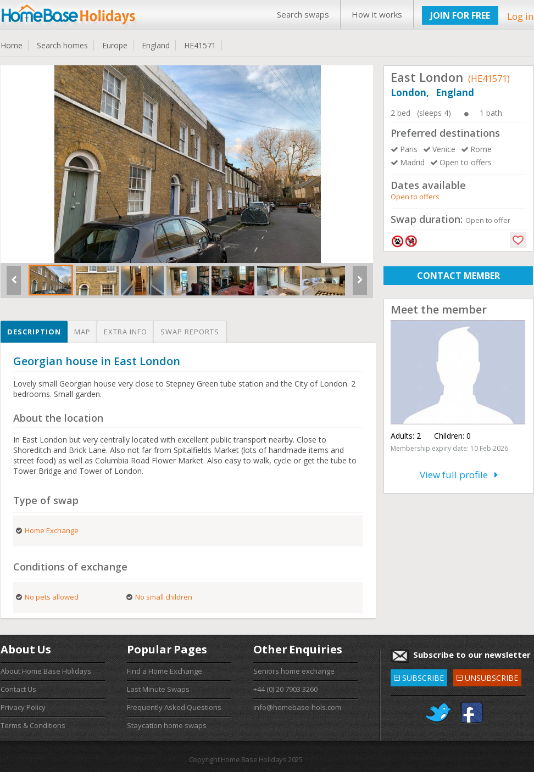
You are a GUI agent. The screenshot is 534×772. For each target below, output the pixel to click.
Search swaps (303, 14)
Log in (520, 16)
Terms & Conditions (33, 725)
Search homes (62, 45)
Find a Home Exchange (164, 671)
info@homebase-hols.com (297, 707)
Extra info (125, 332)
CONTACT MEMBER (458, 276)
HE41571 (200, 45)
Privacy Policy (23, 707)
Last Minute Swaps (158, 689)
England (156, 45)
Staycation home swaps (167, 725)
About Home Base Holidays (46, 671)
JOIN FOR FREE (460, 15)
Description (34, 332)
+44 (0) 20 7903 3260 (285, 689)
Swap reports (189, 332)
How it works (377, 14)
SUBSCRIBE (419, 676)
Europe (114, 45)
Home (12, 45)
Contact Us (18, 689)
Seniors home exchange (294, 671)
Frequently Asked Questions (174, 707)
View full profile (459, 474)
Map (82, 332)
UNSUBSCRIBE (487, 676)
